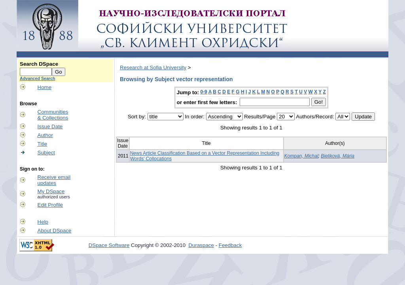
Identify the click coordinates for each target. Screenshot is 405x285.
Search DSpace (39, 64)
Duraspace (201, 245)
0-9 (203, 92)
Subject (46, 153)
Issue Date (50, 126)
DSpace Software (109, 245)
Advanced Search (37, 78)
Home (45, 87)
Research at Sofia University (153, 67)
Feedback (230, 245)
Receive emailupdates (54, 180)
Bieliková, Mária (337, 156)
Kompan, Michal (301, 156)
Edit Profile (50, 205)
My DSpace (51, 191)
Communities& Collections (53, 115)
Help (43, 222)
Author (45, 135)
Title (42, 144)
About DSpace (55, 231)
